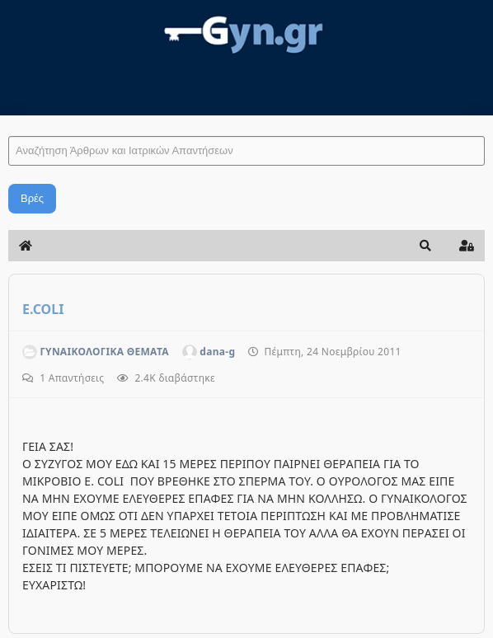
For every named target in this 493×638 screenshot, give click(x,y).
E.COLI (42, 309)
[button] (425, 245)
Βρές (32, 198)
